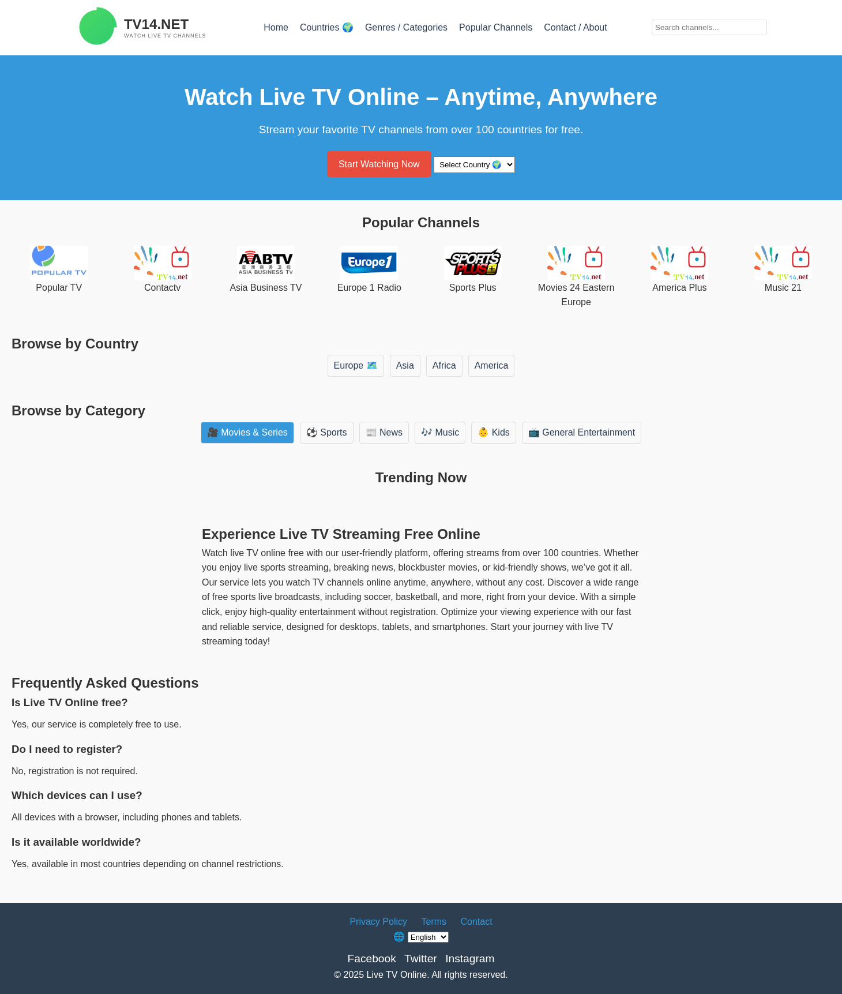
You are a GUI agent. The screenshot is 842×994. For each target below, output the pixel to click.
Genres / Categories (406, 27)
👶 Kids (494, 432)
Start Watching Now (379, 164)
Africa (444, 365)
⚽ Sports (326, 432)
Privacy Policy (378, 922)
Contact (476, 922)
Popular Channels (495, 27)
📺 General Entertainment (581, 432)
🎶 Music (440, 432)
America (492, 365)
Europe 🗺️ (356, 365)
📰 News (384, 432)
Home (276, 27)
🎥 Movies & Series (247, 432)
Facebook (371, 958)
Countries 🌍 (327, 27)
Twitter (420, 958)
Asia (405, 365)
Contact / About (575, 27)
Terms (433, 922)
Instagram (469, 958)
